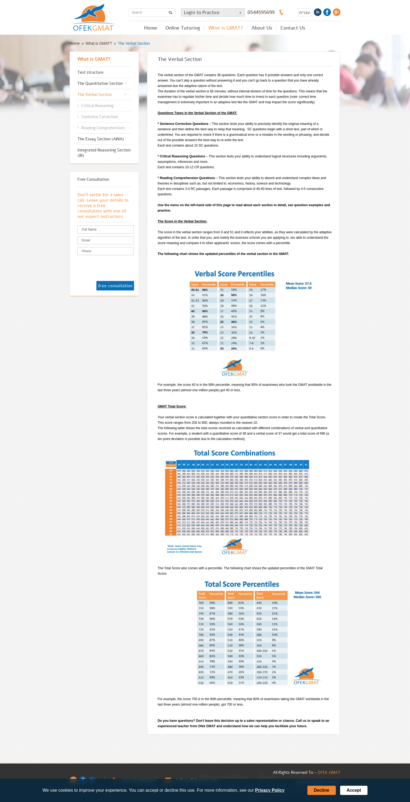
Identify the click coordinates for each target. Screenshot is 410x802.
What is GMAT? (226, 28)
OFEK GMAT (329, 772)
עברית (304, 12)
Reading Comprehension (103, 128)
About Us (262, 28)
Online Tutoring (182, 28)
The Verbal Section (134, 43)
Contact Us (293, 28)
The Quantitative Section (100, 83)
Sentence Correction (99, 116)
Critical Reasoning (97, 105)
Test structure (90, 72)
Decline (321, 790)
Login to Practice (214, 13)
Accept (354, 790)
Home (150, 28)
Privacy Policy (270, 790)
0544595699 (261, 12)
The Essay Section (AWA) (100, 139)
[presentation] (118, 268)
